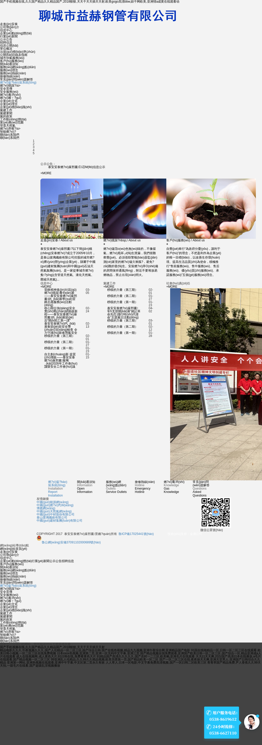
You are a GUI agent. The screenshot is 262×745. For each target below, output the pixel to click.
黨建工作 (6, 110)
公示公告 (6, 39)
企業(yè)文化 (9, 101)
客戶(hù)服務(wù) (12, 61)
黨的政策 (6, 116)
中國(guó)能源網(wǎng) (53, 502)
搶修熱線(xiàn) (10, 76)
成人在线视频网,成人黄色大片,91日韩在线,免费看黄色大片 (56, 656)
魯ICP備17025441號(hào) (136, 534)
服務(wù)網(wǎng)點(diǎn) (18, 67)
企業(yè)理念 (9, 104)
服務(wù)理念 (9, 70)
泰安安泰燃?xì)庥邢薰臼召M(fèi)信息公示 (76, 167)
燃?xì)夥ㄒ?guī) (10, 98)
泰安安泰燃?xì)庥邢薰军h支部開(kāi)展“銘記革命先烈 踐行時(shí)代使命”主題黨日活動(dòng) (123, 313)
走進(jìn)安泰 (9, 24)
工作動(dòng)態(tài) (13, 119)
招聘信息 (6, 42)
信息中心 (6, 30)
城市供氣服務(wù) (12, 58)
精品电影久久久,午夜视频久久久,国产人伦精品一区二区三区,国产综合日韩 (50, 650)
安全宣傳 (6, 88)
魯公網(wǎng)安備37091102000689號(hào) (69, 542)
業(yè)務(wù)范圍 (12, 122)
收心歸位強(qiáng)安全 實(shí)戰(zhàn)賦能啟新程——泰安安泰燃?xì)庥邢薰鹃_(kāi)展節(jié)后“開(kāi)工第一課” (61, 314)
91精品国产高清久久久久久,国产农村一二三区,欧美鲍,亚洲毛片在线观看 (146, 656)
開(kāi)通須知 (9, 64)
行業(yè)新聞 (9, 36)
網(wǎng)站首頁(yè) (13, 549)
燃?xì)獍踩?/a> (10, 85)
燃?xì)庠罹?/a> (10, 128)
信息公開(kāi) (9, 45)
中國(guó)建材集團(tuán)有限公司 (59, 520)
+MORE (45, 173)
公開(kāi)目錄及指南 (13, 55)
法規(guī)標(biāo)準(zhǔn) (17, 52)
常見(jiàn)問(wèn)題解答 (16, 79)
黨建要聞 (6, 113)
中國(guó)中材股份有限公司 (55, 514)
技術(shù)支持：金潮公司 (185, 534)
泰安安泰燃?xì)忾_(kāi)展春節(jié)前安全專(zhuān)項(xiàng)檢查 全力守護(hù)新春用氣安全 (60, 328)
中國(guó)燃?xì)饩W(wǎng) (55, 505)
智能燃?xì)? (8, 131)
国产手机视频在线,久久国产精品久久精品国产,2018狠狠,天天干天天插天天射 (52, 647)
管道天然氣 (7, 125)
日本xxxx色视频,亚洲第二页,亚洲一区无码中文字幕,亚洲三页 (98, 653)
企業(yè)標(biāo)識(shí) (15, 107)
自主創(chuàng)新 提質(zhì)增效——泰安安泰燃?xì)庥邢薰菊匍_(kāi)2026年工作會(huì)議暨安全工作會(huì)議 (60, 360)
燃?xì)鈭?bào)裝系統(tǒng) (18, 82)
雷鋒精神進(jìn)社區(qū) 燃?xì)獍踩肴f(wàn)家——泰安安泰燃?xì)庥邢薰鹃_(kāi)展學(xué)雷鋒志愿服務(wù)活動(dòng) (60, 297)
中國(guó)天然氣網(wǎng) (54, 511)
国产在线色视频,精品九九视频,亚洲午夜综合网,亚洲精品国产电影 (146, 650)
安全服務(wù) (9, 92)
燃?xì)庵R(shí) (10, 95)
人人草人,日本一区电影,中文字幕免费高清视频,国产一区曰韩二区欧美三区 (156, 662)
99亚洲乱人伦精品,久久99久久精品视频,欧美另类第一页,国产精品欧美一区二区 (105, 659)
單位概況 (6, 48)
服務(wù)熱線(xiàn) (13, 73)
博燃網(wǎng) (46, 508)
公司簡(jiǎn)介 (9, 27)
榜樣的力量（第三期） (59, 335)
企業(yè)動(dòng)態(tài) (16, 33)
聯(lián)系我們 (9, 135)
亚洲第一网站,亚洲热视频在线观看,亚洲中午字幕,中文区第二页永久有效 (56, 662)
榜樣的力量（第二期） (59, 342)
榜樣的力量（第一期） (59, 348)
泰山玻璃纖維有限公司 (52, 517)
